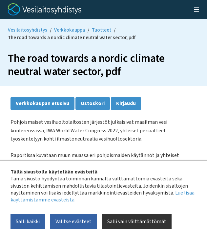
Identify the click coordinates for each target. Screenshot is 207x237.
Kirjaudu (126, 103)
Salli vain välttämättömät (136, 221)
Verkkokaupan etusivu (42, 103)
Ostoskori (93, 103)
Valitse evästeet (73, 221)
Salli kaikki (28, 221)
